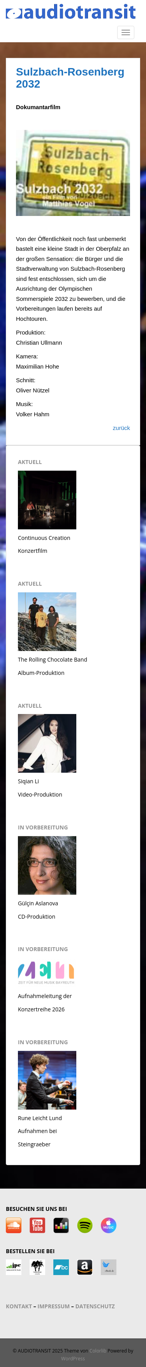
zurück (121, 427)
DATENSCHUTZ (95, 1306)
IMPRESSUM (53, 1306)
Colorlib (98, 1350)
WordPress (73, 1358)
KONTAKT (19, 1306)
